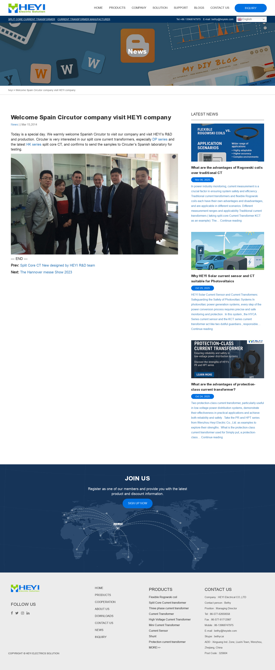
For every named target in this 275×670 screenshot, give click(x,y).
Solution (160, 7)
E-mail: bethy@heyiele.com (218, 19)
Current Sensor (158, 630)
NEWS (99, 630)
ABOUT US (102, 609)
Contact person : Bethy (218, 602)
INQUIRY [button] (251, 8)
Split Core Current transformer (167, 602)
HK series (33, 144)
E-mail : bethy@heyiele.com (221, 630)
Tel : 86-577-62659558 (217, 613)
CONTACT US (104, 623)
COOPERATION (105, 602)
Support (181, 7)
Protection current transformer (167, 641)
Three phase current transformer (169, 608)
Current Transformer (161, 613)
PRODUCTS (103, 595)
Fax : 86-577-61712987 (218, 619)
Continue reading (231, 220)
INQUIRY (101, 637)
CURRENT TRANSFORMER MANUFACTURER (84, 19)
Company (139, 7)
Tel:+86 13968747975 (188, 19)
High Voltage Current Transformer (170, 619)
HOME (98, 7)
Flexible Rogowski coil (163, 597)
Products (117, 7)
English (244, 19)
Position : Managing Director (221, 608)
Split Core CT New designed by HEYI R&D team (57, 265)
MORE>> (154, 647)
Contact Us (219, 7)
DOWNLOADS (104, 616)
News (14, 124)
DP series (159, 139)
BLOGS (199, 7)
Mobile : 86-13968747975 (219, 625)
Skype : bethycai (214, 636)
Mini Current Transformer (164, 625)
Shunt (152, 636)
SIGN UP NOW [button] (137, 503)
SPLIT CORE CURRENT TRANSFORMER (31, 19)
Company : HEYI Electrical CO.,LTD (225, 597)
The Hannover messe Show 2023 (46, 272)
